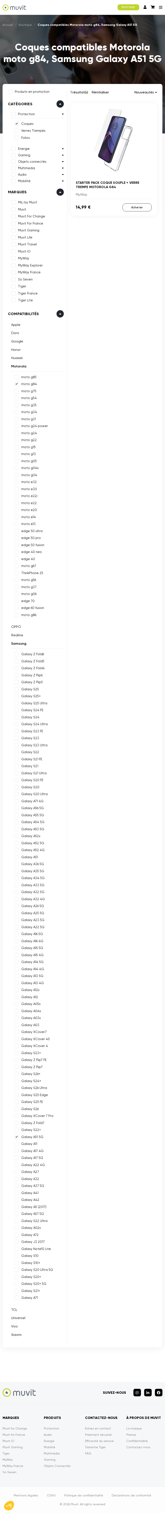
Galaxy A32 (30, 1179)
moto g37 (29, 587)
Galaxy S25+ (31, 696)
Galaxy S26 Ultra (34, 1088)
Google (17, 341)
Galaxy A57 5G (32, 1214)
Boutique (25, 24)
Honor (16, 350)
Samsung (18, 643)
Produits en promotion (32, 92)
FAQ (88, 1453)
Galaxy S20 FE (32, 780)
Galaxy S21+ (30, 1291)
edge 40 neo (31, 552)
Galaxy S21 (29, 766)
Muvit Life (25, 237)
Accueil (8, 24)
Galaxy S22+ (31, 1130)
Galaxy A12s (30, 990)
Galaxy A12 (29, 997)
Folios (25, 138)
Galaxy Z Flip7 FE (34, 1060)
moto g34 (29, 412)
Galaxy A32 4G (33, 899)
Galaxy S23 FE (32, 731)
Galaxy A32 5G (32, 892)
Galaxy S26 (30, 1109)
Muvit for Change (15, 1428)
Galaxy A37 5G (32, 1186)
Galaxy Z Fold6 (32, 654)
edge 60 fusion (32, 608)
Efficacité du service (99, 1441)
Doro (15, 333)
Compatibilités (23, 313)
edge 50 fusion (32, 545)
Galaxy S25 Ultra (34, 703)
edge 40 (28, 559)
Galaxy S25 (30, 689)
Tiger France (28, 293)
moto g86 (28, 615)
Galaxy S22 (30, 752)
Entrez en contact (98, 1428)
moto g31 (28, 419)
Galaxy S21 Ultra (34, 773)
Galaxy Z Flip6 (32, 675)
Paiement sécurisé (98, 1434)
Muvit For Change (31, 216)
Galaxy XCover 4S (35, 1039)
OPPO (16, 627)
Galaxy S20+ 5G (33, 1284)
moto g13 (28, 454)
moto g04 (29, 475)
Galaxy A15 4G (32, 955)
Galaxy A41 (29, 1193)
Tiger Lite (25, 300)
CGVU (51, 1495)
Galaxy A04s (31, 1011)
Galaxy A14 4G (32, 969)
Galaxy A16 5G (32, 934)
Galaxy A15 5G (32, 948)
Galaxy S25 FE (32, 1102)
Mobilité (24, 181)
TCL (14, 1310)
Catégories (20, 104)
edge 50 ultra (32, 531)
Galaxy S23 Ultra (34, 745)
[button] (9, 1506)
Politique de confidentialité (83, 1495)
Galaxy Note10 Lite (36, 1249)
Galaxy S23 (30, 738)
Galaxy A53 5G (32, 829)
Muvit (22, 209)
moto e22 (29, 503)
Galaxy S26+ (30, 1074)
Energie (24, 149)
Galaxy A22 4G (33, 1165)
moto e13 (28, 524)
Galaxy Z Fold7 (32, 1123)
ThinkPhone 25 (32, 573)
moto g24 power (34, 426)
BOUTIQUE (128, 7)
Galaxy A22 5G (32, 927)
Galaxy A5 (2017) (33, 1207)
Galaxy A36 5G (32, 864)
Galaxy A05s (31, 1004)
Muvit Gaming (28, 230)
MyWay (23, 258)
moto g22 (29, 440)
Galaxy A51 (29, 857)
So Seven (25, 279)
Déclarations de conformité (131, 1495)
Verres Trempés (33, 131)
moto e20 (29, 510)
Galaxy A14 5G (32, 962)
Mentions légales (26, 1495)
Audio (22, 175)
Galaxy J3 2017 (33, 1242)
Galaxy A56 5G (32, 808)
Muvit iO (24, 251)
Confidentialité (137, 1441)
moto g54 (29, 398)
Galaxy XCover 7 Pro (37, 1116)
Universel (18, 1318)
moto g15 (28, 447)
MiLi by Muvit (27, 202)
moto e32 (29, 482)
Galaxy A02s (31, 1228)
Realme (17, 635)
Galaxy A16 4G (32, 941)
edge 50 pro (31, 538)
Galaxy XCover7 (34, 1032)
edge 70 (28, 601)
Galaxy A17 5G (32, 1158)
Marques (17, 192)
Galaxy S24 (30, 717)
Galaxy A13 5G (32, 976)
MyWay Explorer (30, 265)
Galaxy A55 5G (32, 815)
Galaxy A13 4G (32, 983)
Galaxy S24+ (31, 1081)
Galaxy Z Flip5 (32, 682)
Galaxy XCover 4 (34, 1046)
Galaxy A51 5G (32, 1137)
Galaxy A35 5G (32, 871)
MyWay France (29, 272)
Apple (15, 325)
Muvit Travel (27, 244)
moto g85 (29, 377)
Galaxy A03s (31, 1018)
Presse (131, 1434)
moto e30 (29, 489)
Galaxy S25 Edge (34, 1095)
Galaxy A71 (29, 1298)
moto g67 (28, 566)
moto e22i (29, 496)
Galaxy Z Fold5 (32, 661)
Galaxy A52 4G (33, 850)
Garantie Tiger (95, 1447)
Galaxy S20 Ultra (34, 794)
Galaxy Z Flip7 (32, 1067)
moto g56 (28, 580)
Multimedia (26, 168)
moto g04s (30, 468)
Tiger (22, 286)
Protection (26, 114)
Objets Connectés (57, 1466)
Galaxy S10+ (30, 1263)
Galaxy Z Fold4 (33, 668)
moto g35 (29, 405)
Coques (27, 124)
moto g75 (28, 391)
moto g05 (29, 461)
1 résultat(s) (79, 92)
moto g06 (29, 594)
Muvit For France (30, 223)
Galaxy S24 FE (32, 710)
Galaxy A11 (29, 1144)
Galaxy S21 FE (31, 759)
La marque (134, 1428)
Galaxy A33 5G (32, 885)
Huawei (17, 358)
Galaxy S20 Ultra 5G (37, 1270)
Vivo (14, 1326)
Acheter (137, 207)
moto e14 (28, 517)
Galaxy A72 (30, 1235)
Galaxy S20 (30, 787)
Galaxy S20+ (31, 1277)
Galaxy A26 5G (32, 906)
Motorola (18, 366)
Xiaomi (16, 1335)
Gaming (24, 155)
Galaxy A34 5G (33, 878)
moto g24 (29, 433)
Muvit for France (14, 1434)
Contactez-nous (138, 1447)
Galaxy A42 (30, 1200)
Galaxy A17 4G (32, 1151)
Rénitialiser (100, 92)
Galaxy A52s (30, 836)
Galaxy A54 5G (32, 822)
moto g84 (29, 384)
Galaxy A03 (30, 1025)
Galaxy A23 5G (32, 920)
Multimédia (52, 1453)
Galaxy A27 (30, 1172)
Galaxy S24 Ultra (34, 724)
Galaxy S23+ (31, 1053)
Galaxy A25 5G (32, 913)
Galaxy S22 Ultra (34, 1221)
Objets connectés (32, 162)
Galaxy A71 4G (32, 801)
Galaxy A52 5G (32, 843)
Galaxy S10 (29, 1256)
